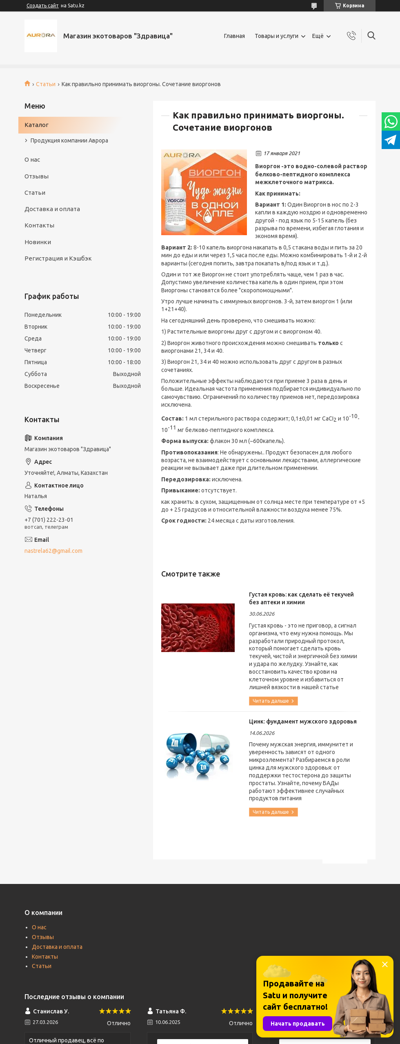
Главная (234, 36)
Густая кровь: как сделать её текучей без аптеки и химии (301, 598)
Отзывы (36, 176)
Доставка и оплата (52, 208)
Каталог (36, 124)
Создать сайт (43, 5)
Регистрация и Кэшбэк (58, 258)
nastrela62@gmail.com (53, 551)
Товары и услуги (276, 36)
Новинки (37, 241)
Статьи (46, 84)
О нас (32, 159)
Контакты (39, 225)
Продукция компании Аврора (69, 140)
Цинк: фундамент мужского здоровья (303, 721)
